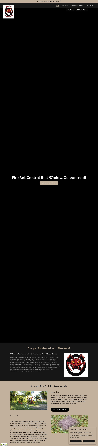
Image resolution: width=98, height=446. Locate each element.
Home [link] (57, 5)
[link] (8, 5)
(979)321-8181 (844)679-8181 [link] (76, 10)
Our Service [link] (65, 5)
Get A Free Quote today (60, 409)
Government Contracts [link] (76, 5)
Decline (76, 441)
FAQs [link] (87, 5)
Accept (89, 441)
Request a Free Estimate (49, 183)
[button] (92, 5)
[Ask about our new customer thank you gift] (49, 1)
